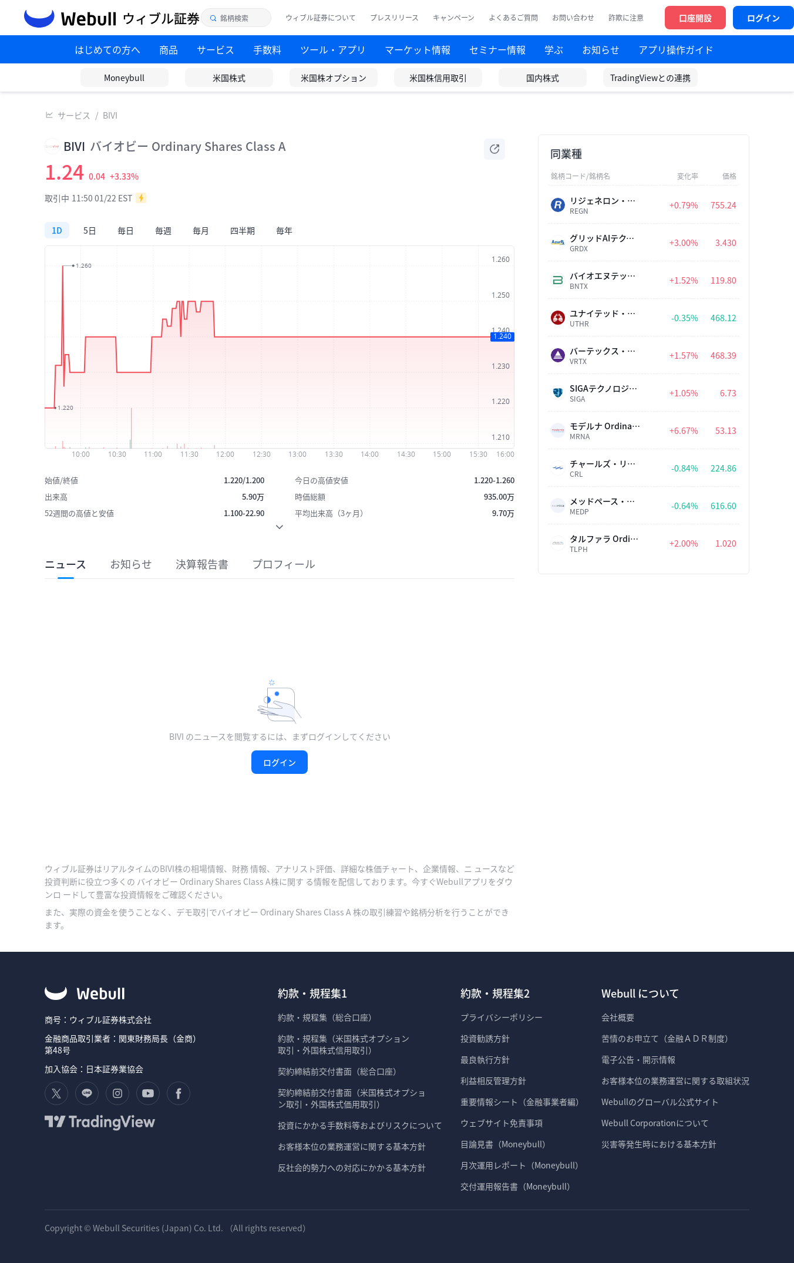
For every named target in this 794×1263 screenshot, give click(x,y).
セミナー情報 (497, 49)
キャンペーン (454, 17)
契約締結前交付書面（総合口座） (339, 1071)
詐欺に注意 (626, 17)
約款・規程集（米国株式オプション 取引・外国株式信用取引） (343, 1044)
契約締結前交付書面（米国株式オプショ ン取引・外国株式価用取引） (352, 1098)
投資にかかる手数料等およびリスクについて (360, 1125)
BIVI (110, 115)
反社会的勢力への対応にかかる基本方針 (352, 1167)
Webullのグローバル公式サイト (660, 1101)
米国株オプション (333, 77)
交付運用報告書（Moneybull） (517, 1186)
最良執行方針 (485, 1059)
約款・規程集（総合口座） (327, 1017)
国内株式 (542, 77)
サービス (74, 115)
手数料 (267, 49)
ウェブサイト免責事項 (501, 1123)
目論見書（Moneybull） (505, 1144)
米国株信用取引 (438, 77)
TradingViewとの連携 (650, 77)
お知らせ (601, 49)
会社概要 (617, 1017)
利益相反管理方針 (493, 1080)
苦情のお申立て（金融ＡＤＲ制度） (667, 1038)
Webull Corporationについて (656, 1123)
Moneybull (124, 77)
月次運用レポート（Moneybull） (521, 1165)
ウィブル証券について (320, 17)
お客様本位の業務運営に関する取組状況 (675, 1080)
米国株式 (229, 77)
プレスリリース (394, 17)
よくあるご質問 (513, 17)
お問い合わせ (573, 17)
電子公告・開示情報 (638, 1059)
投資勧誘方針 (485, 1038)
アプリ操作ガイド (676, 49)
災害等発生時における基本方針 (658, 1144)
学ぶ (553, 49)
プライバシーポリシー (501, 1017)
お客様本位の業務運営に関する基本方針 (352, 1146)
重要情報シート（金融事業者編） (522, 1101)
